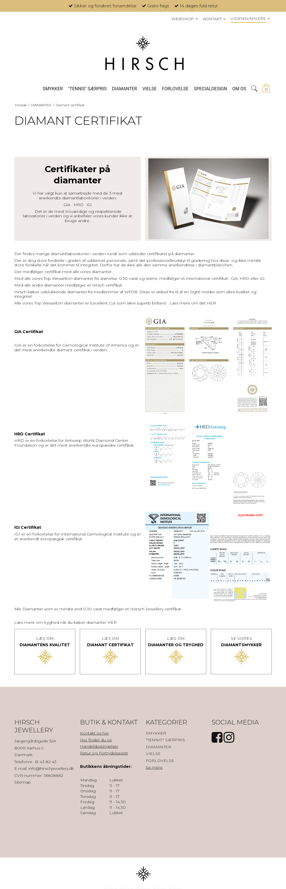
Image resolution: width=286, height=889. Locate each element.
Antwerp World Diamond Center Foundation (71, 443)
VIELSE (153, 753)
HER (211, 303)
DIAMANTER (158, 746)
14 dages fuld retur (199, 5)
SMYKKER (156, 733)
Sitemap (22, 782)
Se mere (154, 767)
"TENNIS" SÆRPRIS (165, 739)
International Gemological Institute (95, 534)
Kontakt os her (94, 733)
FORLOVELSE (160, 760)
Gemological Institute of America (94, 345)
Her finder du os (96, 739)
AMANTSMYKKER (244, 644)
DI (223, 644)
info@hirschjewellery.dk (51, 768)
